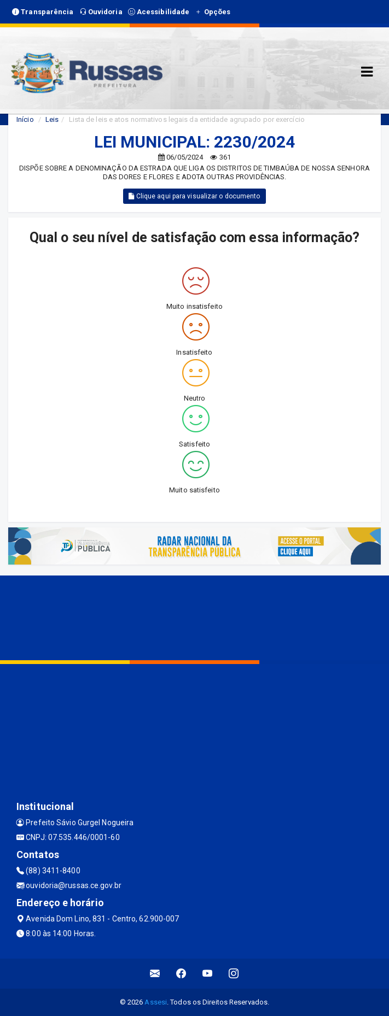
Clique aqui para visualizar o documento (194, 196)
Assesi (155, 1002)
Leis (52, 119)
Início (25, 119)
